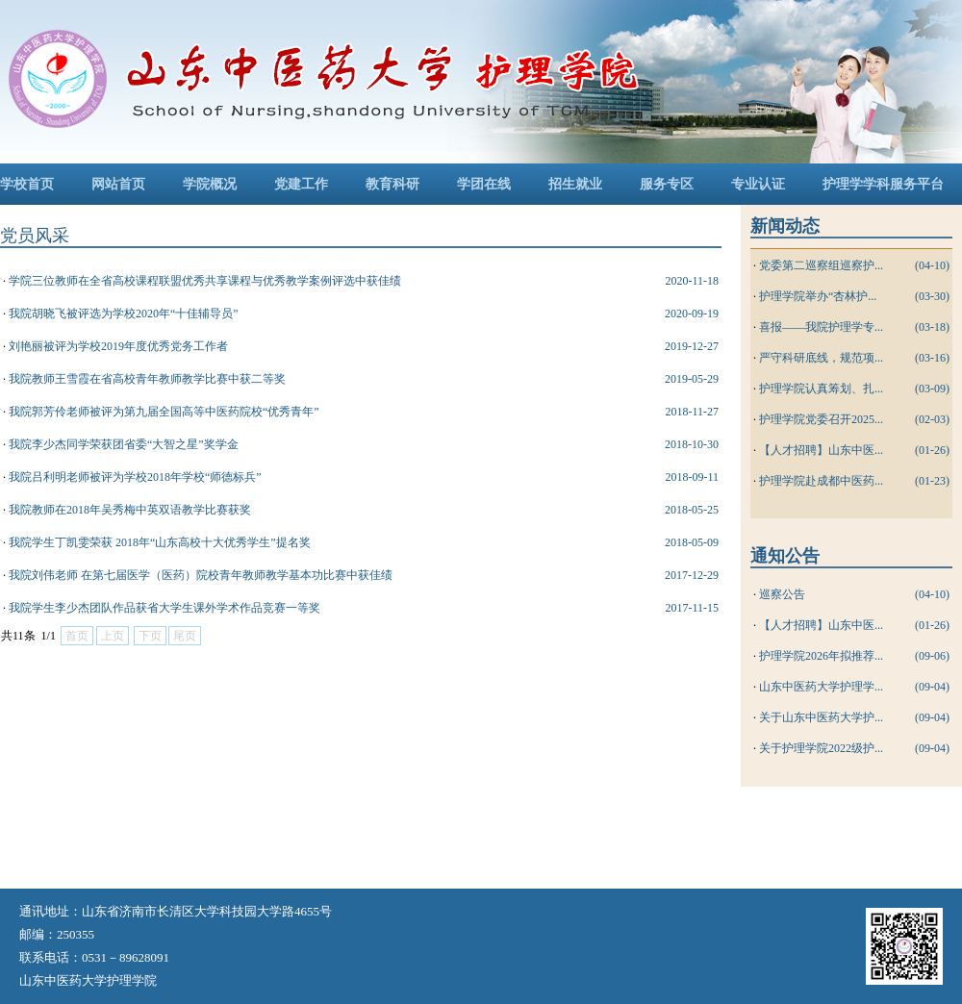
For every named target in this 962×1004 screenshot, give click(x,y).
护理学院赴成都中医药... (821, 481)
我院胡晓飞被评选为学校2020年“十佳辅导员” (124, 313)
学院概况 (210, 184)
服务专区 (667, 184)
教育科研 (392, 184)
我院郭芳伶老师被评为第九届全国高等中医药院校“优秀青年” (164, 411)
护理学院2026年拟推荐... (821, 656)
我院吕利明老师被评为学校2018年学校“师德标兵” (135, 477)
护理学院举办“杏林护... (817, 296)
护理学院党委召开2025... (821, 419)
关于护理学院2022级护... (821, 748)
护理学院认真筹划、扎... (821, 388)
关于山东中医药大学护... (821, 717)
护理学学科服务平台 (883, 184)
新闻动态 (785, 226)
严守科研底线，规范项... (821, 357)
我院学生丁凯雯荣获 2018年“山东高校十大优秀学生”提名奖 (160, 542)
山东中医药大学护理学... (821, 686)
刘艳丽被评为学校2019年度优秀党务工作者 (118, 346)
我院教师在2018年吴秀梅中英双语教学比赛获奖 (130, 509)
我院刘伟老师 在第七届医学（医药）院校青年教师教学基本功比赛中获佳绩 (200, 575)
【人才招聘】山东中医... (821, 450)
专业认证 (758, 184)
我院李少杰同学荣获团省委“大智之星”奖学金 (124, 444)
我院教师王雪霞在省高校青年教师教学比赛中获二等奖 (147, 379)
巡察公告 (782, 594)
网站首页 (118, 184)
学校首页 (27, 184)
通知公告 (785, 555)
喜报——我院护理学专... (821, 327)
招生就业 (575, 184)
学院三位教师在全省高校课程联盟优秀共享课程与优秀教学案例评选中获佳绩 (205, 281)
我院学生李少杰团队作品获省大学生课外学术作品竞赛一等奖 (164, 608)
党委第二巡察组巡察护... (821, 265)
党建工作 (301, 184)
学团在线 (484, 184)
